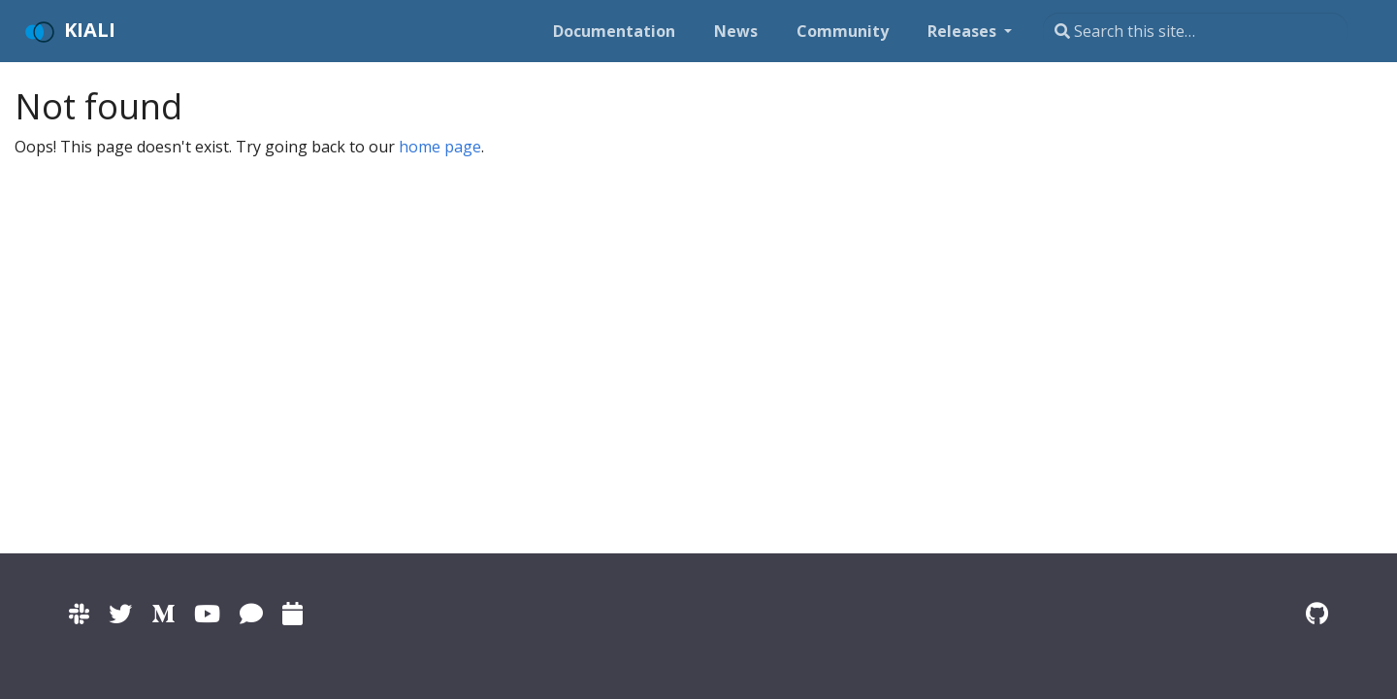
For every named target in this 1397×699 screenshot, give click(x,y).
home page (440, 146)
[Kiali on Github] (1317, 613)
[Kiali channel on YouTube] (207, 613)
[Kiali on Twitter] (120, 613)
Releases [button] (963, 31)
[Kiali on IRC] (251, 613)
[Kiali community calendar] (292, 613)
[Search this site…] (1195, 31)
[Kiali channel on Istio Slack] (79, 613)
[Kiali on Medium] (163, 613)
